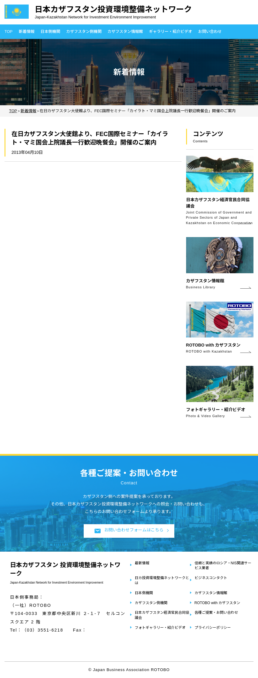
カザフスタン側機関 (84, 31)
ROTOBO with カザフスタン (217, 603)
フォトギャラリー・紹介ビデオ (160, 628)
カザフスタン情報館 (125, 31)
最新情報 (142, 563)
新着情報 (26, 31)
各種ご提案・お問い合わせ (216, 612)
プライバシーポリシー (213, 628)
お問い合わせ (210, 31)
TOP (9, 31)
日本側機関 (50, 31)
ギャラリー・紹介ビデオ (170, 31)
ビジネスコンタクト (211, 578)
